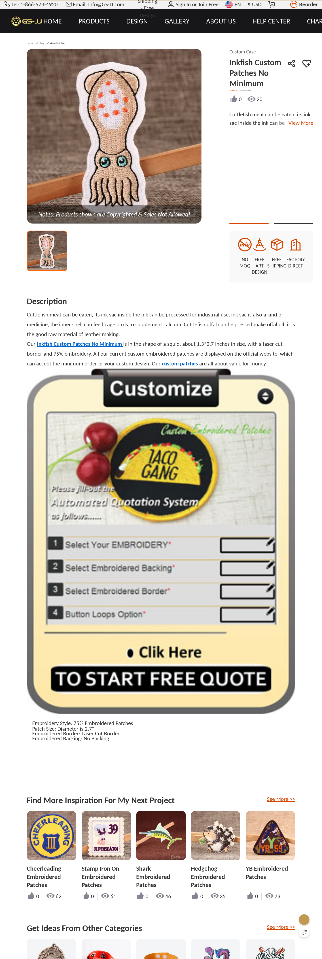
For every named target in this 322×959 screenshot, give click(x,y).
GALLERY (177, 21)
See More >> (281, 787)
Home (30, 43)
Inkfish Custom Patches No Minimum (80, 332)
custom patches (179, 352)
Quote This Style (264, 215)
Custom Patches (56, 43)
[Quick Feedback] (304, 932)
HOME (52, 21)
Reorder (308, 4)
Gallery (40, 43)
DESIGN (137, 21)
